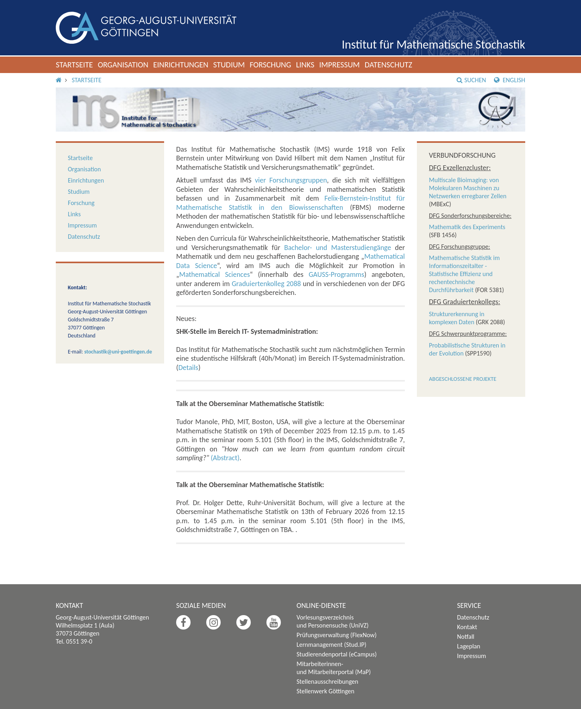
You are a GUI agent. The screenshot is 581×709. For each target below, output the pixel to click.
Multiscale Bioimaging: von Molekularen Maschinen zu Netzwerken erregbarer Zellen (467, 188)
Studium (229, 64)
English (509, 80)
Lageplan (468, 646)
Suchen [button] (471, 80)
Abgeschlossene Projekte (462, 378)
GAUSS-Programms (336, 274)
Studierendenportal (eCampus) (337, 654)
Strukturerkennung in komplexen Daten (456, 318)
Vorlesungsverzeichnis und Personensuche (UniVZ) (333, 621)
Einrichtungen (181, 64)
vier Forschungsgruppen (291, 180)
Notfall (465, 636)
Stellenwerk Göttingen (325, 691)
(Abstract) (225, 457)
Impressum (339, 64)
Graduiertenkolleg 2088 (266, 283)
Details (188, 367)
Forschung (270, 64)
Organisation (123, 64)
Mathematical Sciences (214, 274)
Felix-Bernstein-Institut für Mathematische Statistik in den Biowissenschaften (290, 203)
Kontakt (467, 627)
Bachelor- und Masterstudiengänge (337, 247)
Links (305, 64)
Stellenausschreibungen (327, 681)
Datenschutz (388, 64)
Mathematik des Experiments (467, 227)
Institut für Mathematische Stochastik (433, 44)
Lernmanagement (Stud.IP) (331, 644)
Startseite (74, 64)
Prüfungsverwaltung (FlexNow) (337, 635)
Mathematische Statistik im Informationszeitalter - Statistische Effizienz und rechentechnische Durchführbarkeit (464, 274)
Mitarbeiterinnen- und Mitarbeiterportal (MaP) (334, 668)
